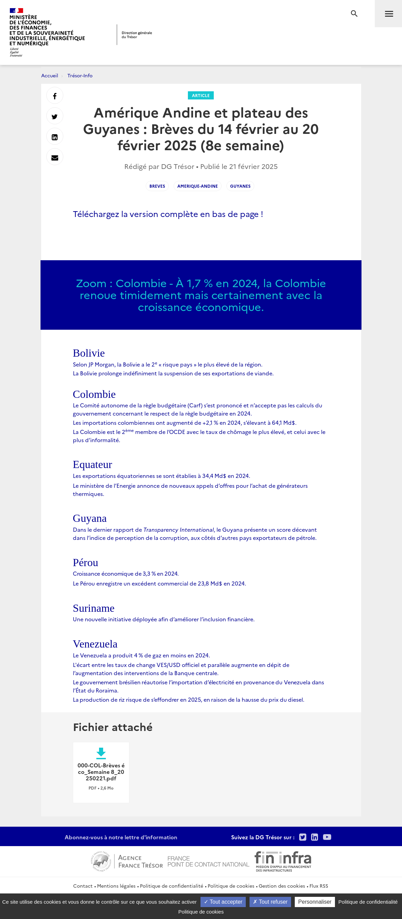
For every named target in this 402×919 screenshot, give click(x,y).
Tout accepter (223, 902)
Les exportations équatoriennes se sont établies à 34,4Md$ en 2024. (162, 475)
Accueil (49, 75)
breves (157, 186)
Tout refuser (270, 902)
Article (201, 95)
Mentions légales (116, 885)
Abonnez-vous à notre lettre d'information (121, 837)
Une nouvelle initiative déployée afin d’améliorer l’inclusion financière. (164, 619)
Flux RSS (318, 885)
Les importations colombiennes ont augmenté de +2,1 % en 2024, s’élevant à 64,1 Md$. (184, 422)
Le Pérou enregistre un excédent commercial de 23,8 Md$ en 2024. (159, 583)
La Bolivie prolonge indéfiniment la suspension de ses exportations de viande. (173, 373)
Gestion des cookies (282, 885)
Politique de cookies (231, 885)
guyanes (240, 186)
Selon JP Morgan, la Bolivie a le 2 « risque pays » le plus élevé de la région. (167, 364)
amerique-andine (197, 186)
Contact (83, 885)
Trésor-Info (80, 75)
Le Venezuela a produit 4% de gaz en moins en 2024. (141, 655)
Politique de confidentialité (171, 885)
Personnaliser (315, 902)
